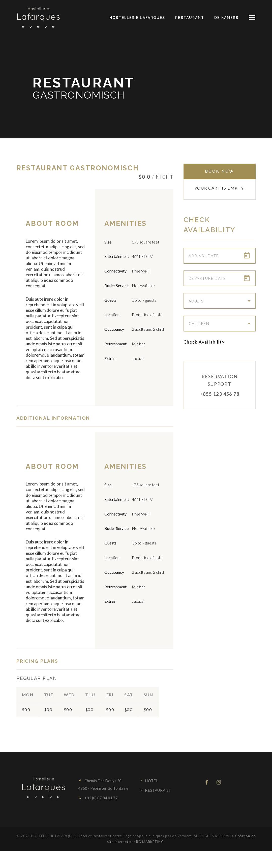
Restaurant (158, 790)
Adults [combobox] (196, 301)
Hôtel (151, 780)
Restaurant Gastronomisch (77, 168)
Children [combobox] (199, 323)
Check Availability (204, 342)
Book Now (219, 171)
